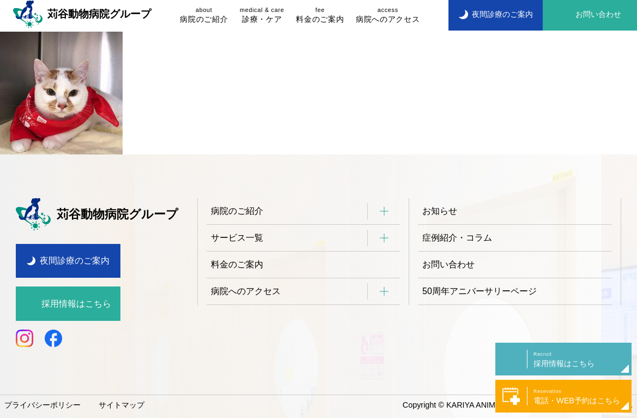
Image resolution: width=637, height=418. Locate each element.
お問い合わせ (448, 264)
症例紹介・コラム (457, 237)
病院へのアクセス (388, 14)
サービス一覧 (237, 237)
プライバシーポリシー (42, 405)
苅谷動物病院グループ (82, 14)
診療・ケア (262, 14)
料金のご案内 (320, 14)
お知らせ (439, 211)
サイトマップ (121, 405)
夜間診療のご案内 (75, 260)
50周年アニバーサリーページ (479, 291)
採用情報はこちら (76, 303)
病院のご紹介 (204, 14)
